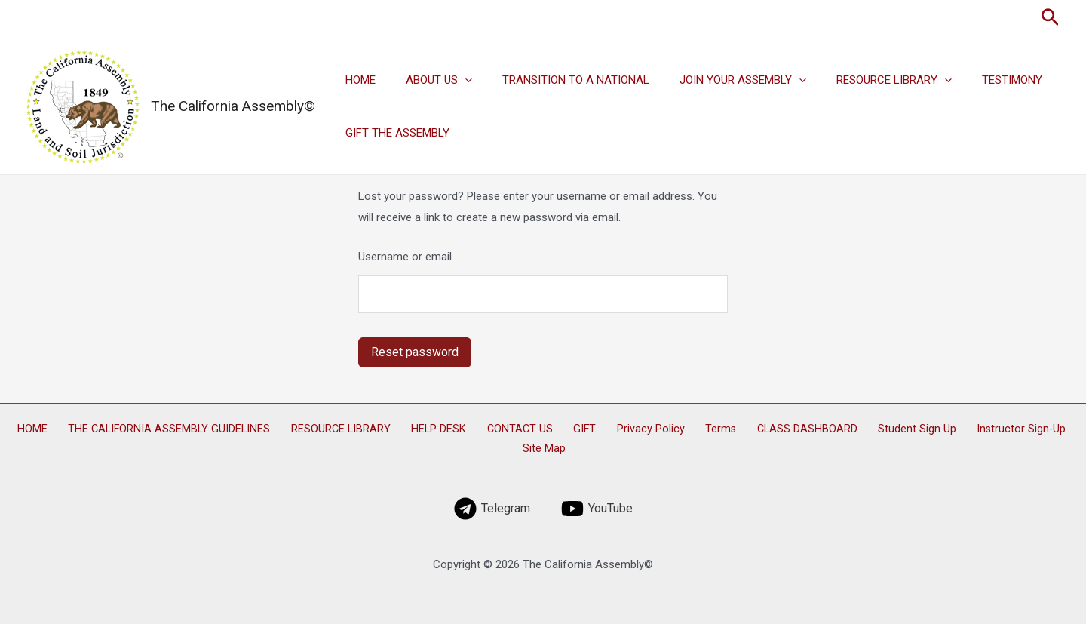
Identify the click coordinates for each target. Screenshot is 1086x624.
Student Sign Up (858, 429)
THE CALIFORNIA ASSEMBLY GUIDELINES (177, 429)
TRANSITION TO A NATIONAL (556, 80)
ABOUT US (427, 80)
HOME (357, 80)
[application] (453, 80)
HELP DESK (431, 429)
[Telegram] (492, 502)
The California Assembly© (233, 106)
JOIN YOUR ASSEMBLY (716, 80)
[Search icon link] (1050, 19)
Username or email (405, 256)
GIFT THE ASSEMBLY (394, 133)
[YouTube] (597, 502)
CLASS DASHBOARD (757, 429)
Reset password (415, 352)
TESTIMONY (970, 80)
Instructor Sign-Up (954, 429)
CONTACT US (504, 429)
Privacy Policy (618, 429)
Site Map (1032, 429)
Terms (679, 429)
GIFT (560, 429)
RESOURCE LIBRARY (860, 80)
